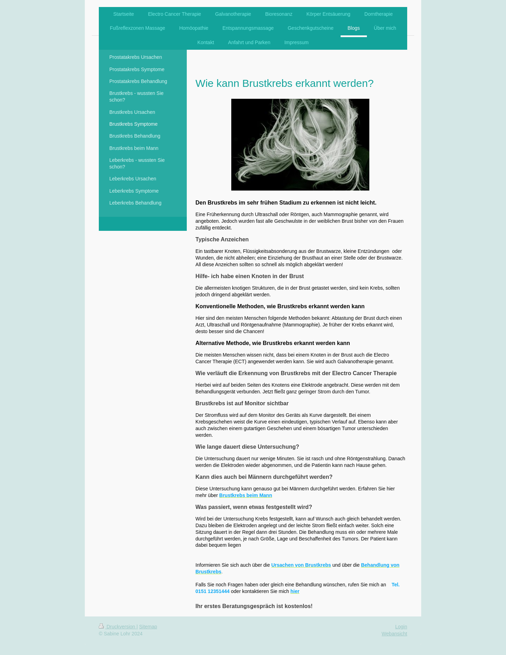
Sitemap (148, 626)
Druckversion (117, 626)
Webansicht (394, 633)
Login (401, 626)
